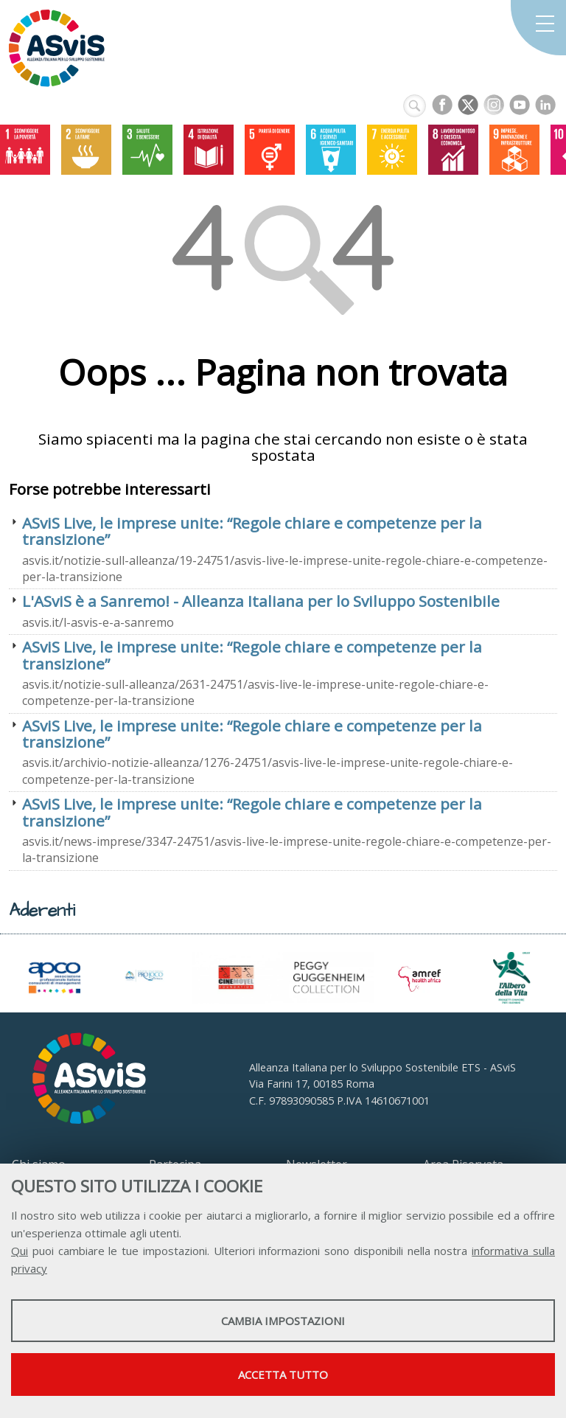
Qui (19, 1250)
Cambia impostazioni (283, 1320)
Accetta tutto (283, 1374)
